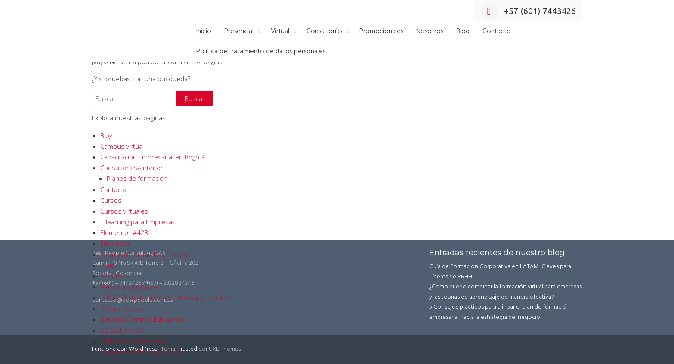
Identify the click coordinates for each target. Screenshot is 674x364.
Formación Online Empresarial (144, 254)
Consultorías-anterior (131, 167)
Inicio (203, 31)
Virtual (280, 31)
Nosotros (429, 31)
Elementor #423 (124, 232)
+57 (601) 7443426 (528, 11)
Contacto (496, 31)
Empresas (115, 243)
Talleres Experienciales (133, 340)
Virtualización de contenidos (141, 351)
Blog (463, 31)
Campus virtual (122, 146)
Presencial (239, 31)
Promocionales (381, 31)
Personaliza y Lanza (129, 286)
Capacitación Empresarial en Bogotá (152, 157)
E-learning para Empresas (138, 221)
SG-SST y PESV (121, 330)
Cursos (110, 200)
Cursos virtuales (124, 211)
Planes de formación (137, 178)
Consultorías (324, 31)
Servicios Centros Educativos (142, 319)
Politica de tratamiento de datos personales (260, 51)
